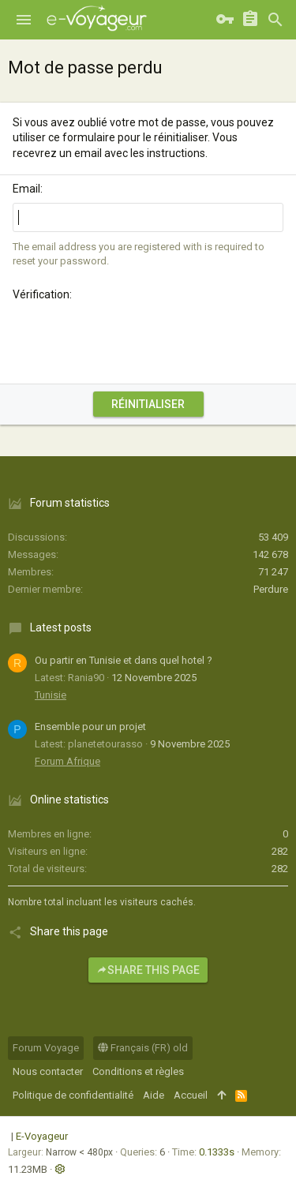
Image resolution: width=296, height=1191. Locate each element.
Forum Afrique (67, 761)
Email (26, 188)
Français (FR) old (143, 1048)
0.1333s (216, 1152)
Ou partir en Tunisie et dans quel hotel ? (123, 660)
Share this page (148, 970)
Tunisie (50, 695)
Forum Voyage (46, 1048)
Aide (153, 1095)
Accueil (191, 1095)
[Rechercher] (275, 19)
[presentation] (133, 340)
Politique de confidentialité (73, 1095)
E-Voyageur (42, 1136)
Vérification (41, 294)
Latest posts (61, 627)
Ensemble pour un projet (90, 726)
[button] (23, 19)
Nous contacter (48, 1071)
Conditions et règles (138, 1071)
